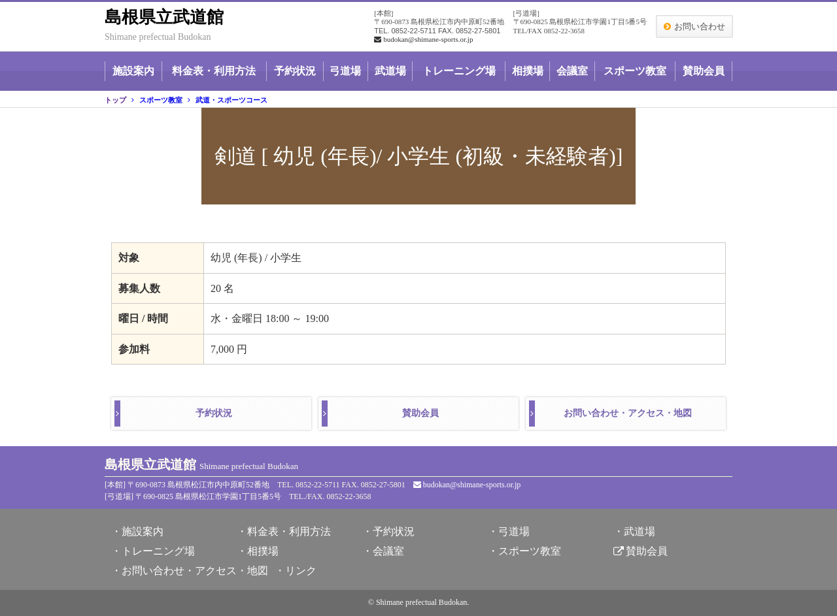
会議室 (572, 70)
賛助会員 (704, 70)
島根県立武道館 (164, 17)
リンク (300, 570)
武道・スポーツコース (231, 100)
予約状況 (295, 70)
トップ (115, 100)
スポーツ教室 (635, 70)
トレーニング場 (459, 70)
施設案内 (133, 70)
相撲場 (527, 70)
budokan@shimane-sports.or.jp (423, 39)
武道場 (390, 70)
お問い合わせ (699, 26)
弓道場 (345, 70)
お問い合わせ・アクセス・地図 (628, 413)
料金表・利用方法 (214, 70)
